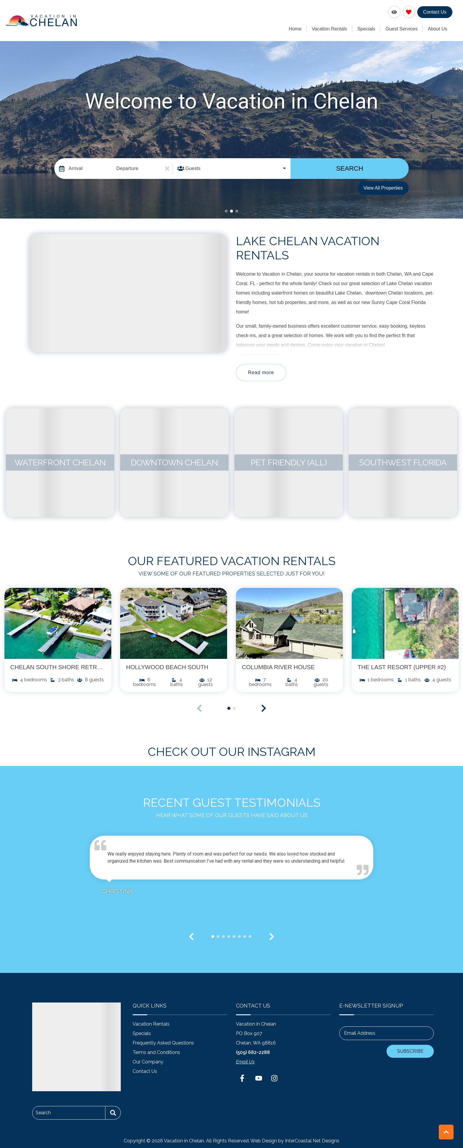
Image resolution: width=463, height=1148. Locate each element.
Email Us (245, 1061)
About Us (438, 28)
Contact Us (434, 11)
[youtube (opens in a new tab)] (259, 1078)
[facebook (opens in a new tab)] (243, 1078)
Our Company (148, 1061)
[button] (226, 210)
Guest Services (403, 28)
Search (349, 168)
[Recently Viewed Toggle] (394, 12)
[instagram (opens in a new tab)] (274, 1078)
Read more (261, 371)
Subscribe (410, 1051)
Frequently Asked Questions (163, 1042)
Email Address (359, 1033)
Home (299, 28)
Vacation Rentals (332, 28)
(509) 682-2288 (253, 1052)
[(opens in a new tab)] (57, 623)
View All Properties (383, 187)
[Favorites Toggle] (409, 12)
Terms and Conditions (156, 1052)
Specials (368, 28)
